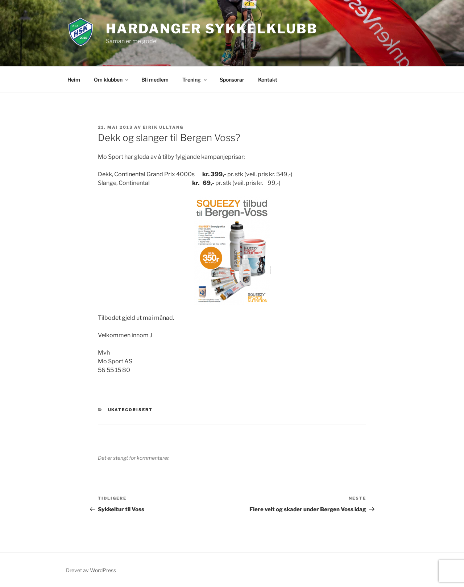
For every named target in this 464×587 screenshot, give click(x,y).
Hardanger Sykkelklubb (211, 29)
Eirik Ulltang (163, 127)
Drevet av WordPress (91, 570)
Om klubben (111, 80)
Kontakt (267, 80)
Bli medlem (155, 80)
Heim (73, 80)
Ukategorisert (130, 409)
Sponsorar (232, 80)
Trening (195, 80)
